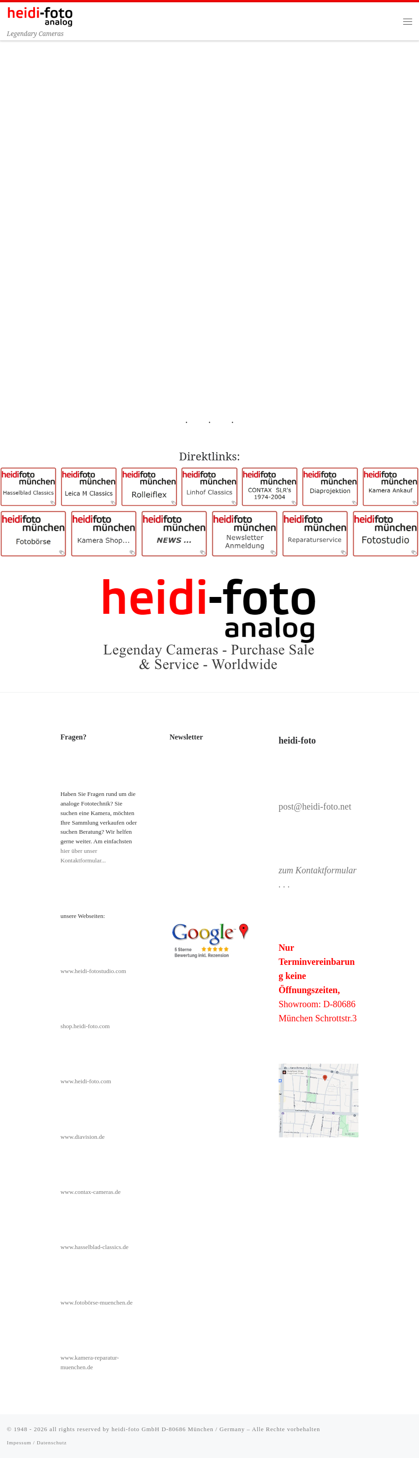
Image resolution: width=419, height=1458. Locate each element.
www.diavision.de (82, 1136)
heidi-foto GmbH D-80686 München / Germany (177, 1429)
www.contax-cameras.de (90, 1191)
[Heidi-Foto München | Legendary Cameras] (40, 16)
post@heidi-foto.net (315, 806)
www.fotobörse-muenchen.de (96, 1302)
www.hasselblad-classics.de (94, 1247)
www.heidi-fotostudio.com (93, 971)
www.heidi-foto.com (85, 1081)
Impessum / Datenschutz (37, 1442)
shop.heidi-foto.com (85, 1026)
